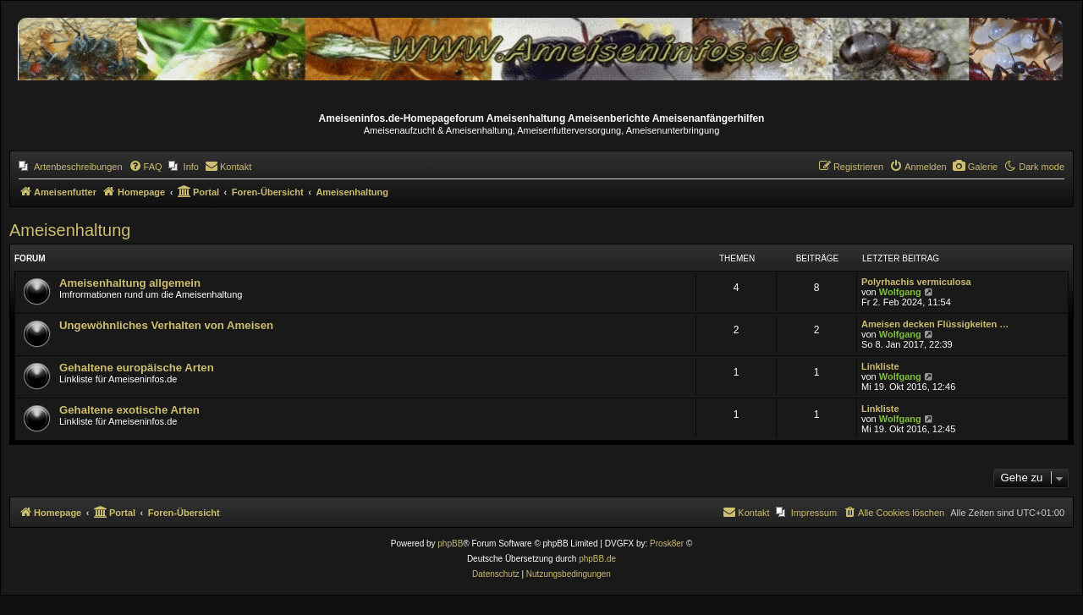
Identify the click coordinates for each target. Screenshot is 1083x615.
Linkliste (880, 366)
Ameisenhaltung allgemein (130, 283)
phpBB (450, 543)
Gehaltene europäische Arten (136, 367)
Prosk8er (667, 543)
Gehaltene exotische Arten (129, 410)
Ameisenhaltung (69, 230)
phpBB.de (597, 558)
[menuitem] (71, 166)
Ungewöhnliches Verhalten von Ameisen (166, 325)
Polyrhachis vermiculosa (916, 282)
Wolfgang (900, 292)
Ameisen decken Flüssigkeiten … (935, 324)
